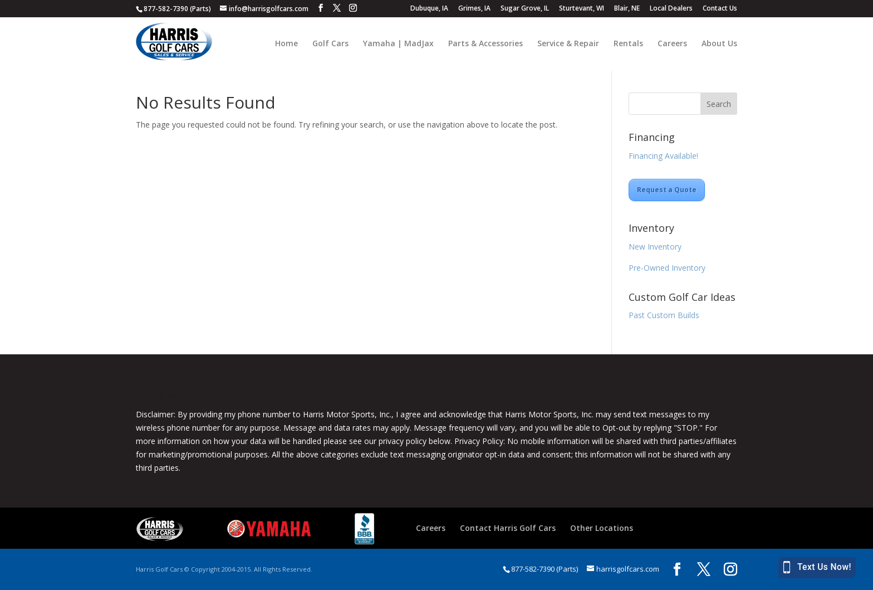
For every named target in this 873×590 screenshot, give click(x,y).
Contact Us (720, 9)
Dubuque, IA (429, 9)
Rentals (628, 44)
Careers (672, 44)
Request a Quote (667, 189)
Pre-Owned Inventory (667, 267)
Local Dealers (671, 9)
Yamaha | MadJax (398, 44)
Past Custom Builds (664, 315)
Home (286, 44)
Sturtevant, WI (581, 9)
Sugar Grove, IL (525, 9)
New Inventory (655, 246)
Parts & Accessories (485, 44)
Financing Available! (663, 155)
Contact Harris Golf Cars (508, 528)
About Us (719, 44)
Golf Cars (330, 44)
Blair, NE (627, 9)
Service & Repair (568, 44)
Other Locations (601, 528)
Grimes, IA (474, 9)
